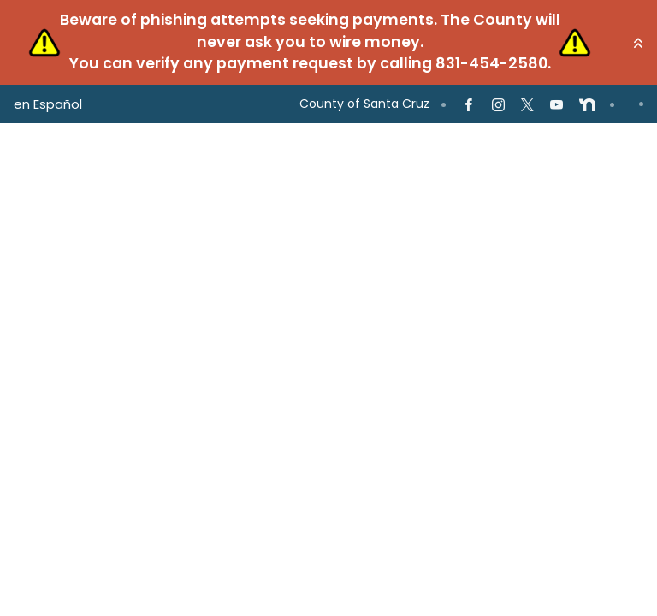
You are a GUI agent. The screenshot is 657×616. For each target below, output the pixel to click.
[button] (638, 42)
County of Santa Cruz (364, 103)
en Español (48, 104)
